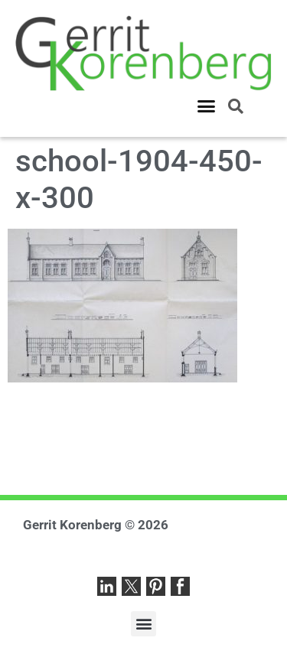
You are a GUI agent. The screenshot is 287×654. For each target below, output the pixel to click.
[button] (206, 106)
